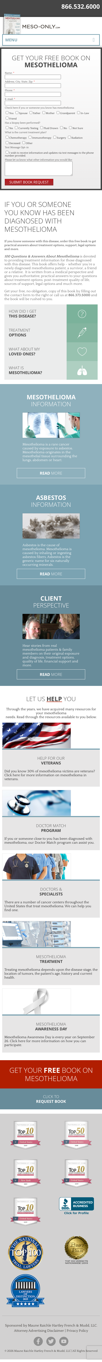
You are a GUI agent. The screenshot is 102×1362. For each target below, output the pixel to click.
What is (25, 373)
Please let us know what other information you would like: (39, 159)
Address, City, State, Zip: (20, 81)
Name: (9, 73)
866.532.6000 (80, 6)
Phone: (10, 90)
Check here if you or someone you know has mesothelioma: (39, 107)
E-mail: (10, 99)
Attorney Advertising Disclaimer (39, 1333)
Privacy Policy (77, 1333)
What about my (24, 354)
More (51, 475)
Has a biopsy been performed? (22, 122)
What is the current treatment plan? (26, 132)
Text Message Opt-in (17, 147)
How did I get (22, 316)
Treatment (19, 335)
